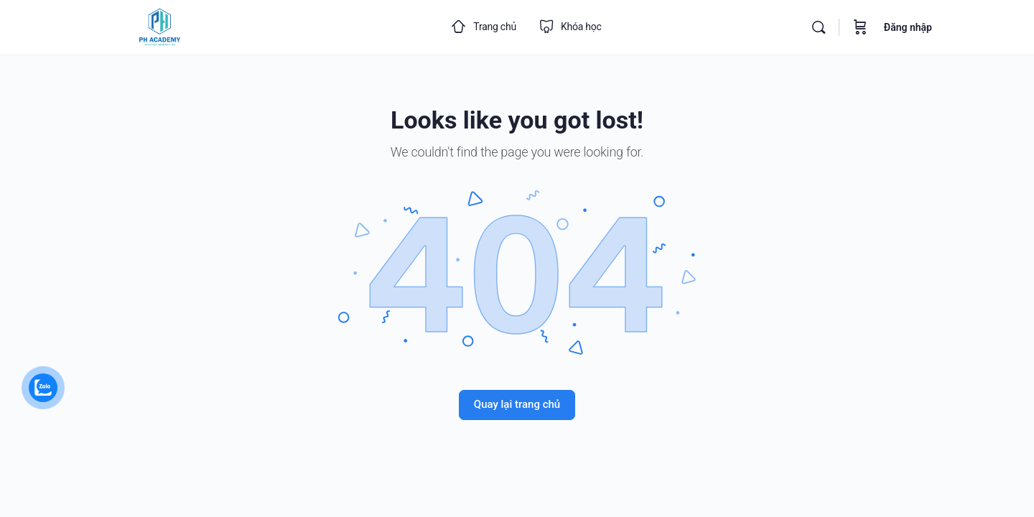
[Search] (818, 27)
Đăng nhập (908, 27)
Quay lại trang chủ (517, 404)
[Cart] (860, 27)
